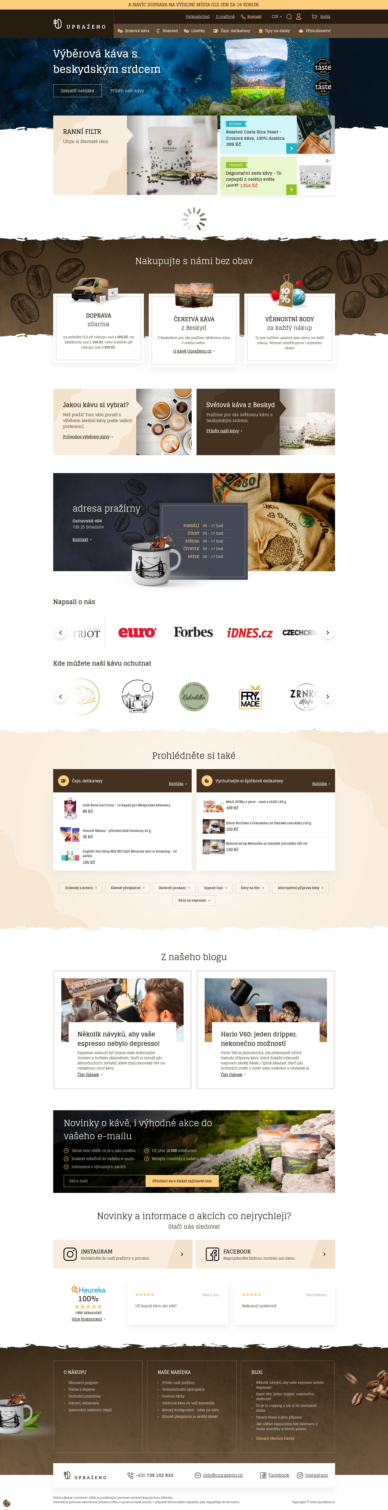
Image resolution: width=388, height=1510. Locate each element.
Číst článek (88, 1075)
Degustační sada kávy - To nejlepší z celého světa (253, 176)
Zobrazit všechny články (275, 1438)
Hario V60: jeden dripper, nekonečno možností (259, 1039)
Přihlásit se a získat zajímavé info (182, 1181)
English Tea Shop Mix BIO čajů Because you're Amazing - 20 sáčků (130, 854)
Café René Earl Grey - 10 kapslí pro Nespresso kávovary (126, 805)
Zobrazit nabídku (77, 90)
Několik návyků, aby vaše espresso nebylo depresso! (118, 1039)
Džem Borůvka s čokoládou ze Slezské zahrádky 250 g (268, 823)
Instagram (312, 1475)
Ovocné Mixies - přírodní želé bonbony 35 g (117, 831)
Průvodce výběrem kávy (86, 437)
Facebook (274, 1475)
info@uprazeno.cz (219, 1475)
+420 (150, 1475)
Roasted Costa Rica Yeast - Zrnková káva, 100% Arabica (255, 135)
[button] (134, 31)
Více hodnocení (87, 1319)
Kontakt (80, 539)
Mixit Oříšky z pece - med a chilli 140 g (256, 802)
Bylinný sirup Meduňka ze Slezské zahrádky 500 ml (266, 843)
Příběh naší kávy (127, 91)
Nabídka (176, 783)
